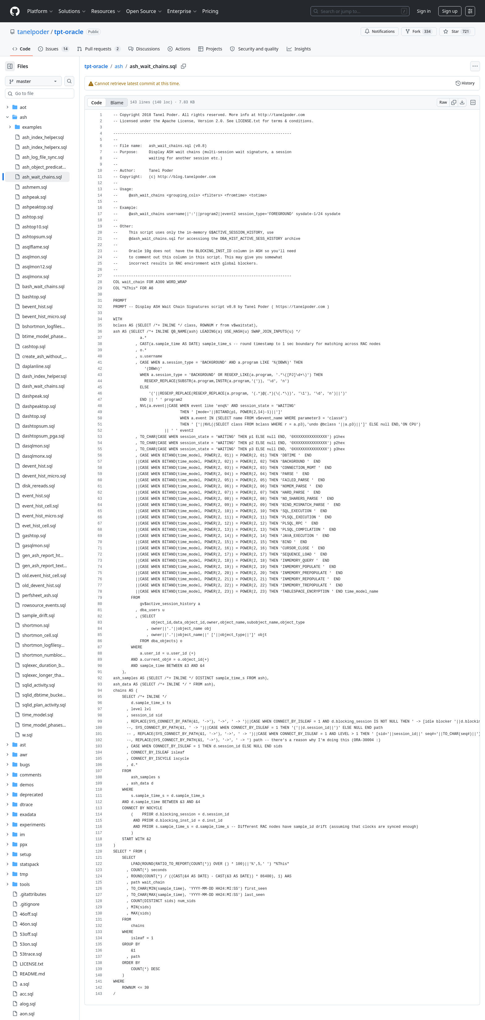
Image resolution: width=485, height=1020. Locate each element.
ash (139, 66)
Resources (106, 11)
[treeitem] (47, 177)
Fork (419, 31)
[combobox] (52, 93)
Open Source (144, 11)
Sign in (424, 11)
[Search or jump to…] (360, 11)
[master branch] (43, 81)
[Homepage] (15, 11)
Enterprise (182, 11)
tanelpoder (33, 32)
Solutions (72, 11)
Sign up (449, 11)
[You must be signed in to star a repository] (457, 31)
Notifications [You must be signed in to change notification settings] (380, 31)
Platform (40, 11)
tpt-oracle (69, 32)
